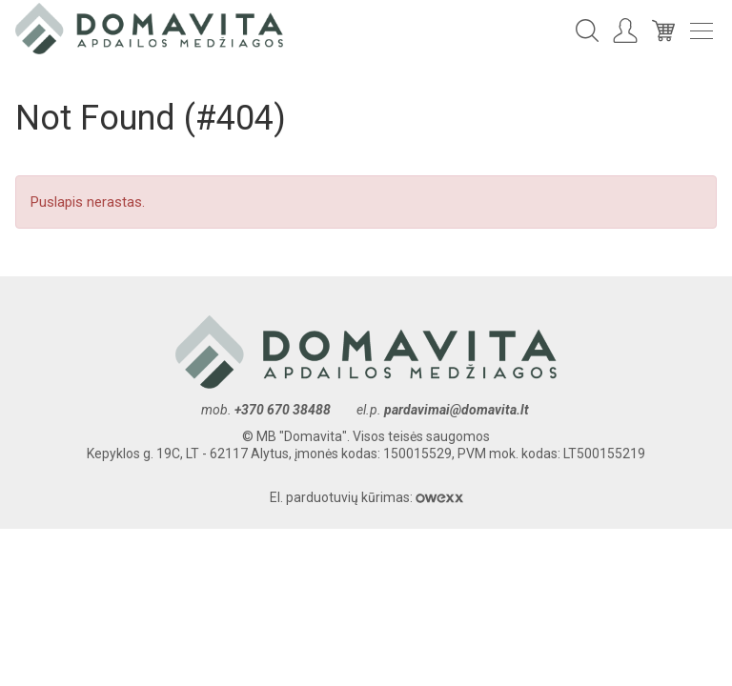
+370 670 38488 (282, 409)
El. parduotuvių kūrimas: (366, 497)
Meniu (701, 31)
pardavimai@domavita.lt (458, 409)
